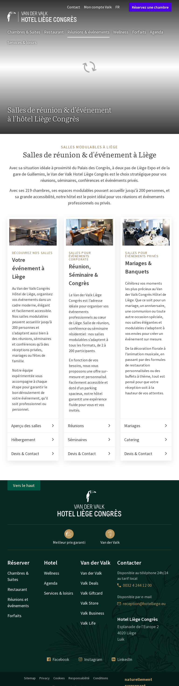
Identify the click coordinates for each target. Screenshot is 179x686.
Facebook (58, 659)
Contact (73, 7)
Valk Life (88, 623)
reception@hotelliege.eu (141, 603)
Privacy (44, 678)
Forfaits (139, 32)
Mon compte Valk (98, 7)
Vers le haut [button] (24, 485)
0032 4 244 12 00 (134, 585)
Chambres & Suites (23, 32)
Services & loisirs (22, 42)
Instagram (90, 659)
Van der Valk (110, 537)
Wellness (120, 32)
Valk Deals (89, 583)
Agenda (156, 32)
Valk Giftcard (92, 593)
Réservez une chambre (150, 7)
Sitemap (30, 678)
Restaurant (54, 32)
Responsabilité (79, 678)
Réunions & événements (88, 32)
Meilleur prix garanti (69, 537)
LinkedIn (122, 659)
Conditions (100, 678)
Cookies (59, 678)
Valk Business (92, 613)
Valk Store (89, 603)
